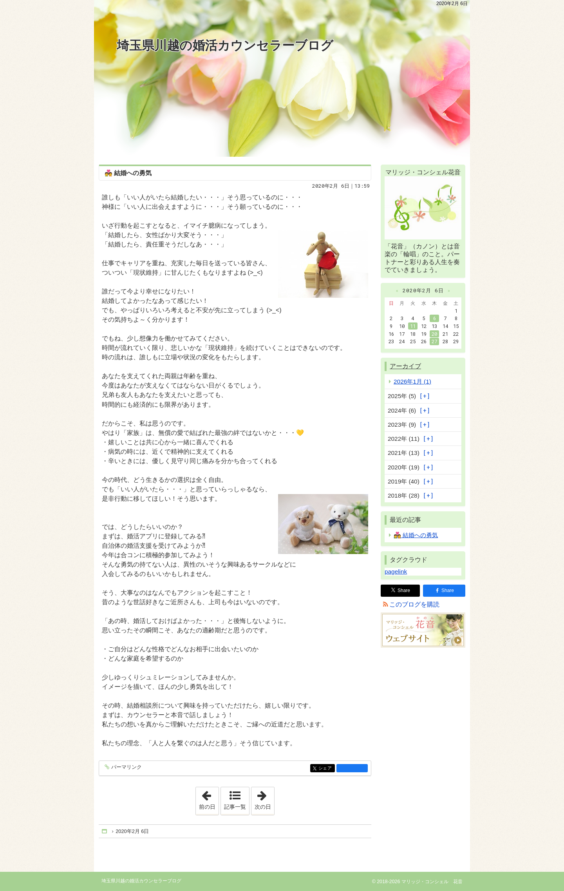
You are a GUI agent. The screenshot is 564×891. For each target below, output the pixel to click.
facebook (352, 768)
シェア (326, 768)
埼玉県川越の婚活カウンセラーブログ (225, 45)
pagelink (396, 571)
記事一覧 (235, 807)
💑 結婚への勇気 (128, 173)
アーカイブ (405, 366)
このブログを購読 (414, 604)
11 (413, 326)
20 (434, 334)
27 (434, 341)
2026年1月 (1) (412, 381)
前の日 (209, 798)
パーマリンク (126, 767)
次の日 (264, 798)
